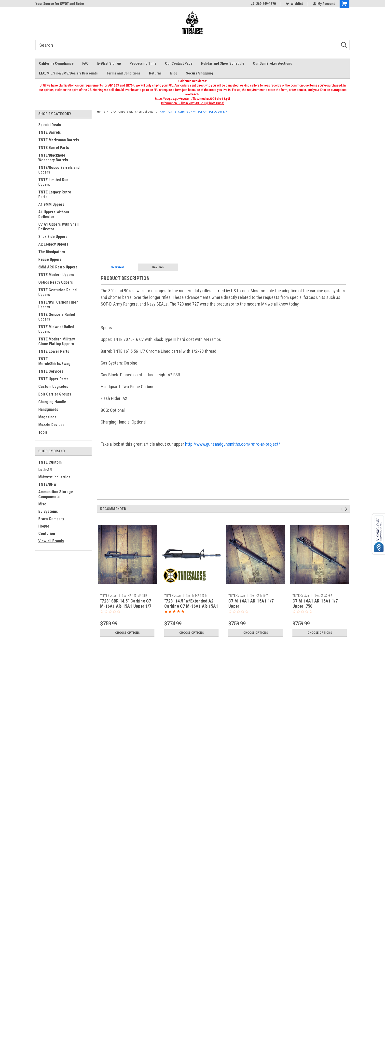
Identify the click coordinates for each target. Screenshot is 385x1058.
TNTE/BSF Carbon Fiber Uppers (58, 304)
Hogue (43, 526)
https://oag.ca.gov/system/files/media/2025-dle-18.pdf (192, 99)
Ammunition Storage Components (55, 494)
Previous (342, 509)
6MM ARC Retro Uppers (58, 267)
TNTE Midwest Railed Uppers (56, 329)
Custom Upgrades (53, 386)
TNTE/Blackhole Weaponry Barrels (53, 157)
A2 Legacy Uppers (53, 244)
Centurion (46, 533)
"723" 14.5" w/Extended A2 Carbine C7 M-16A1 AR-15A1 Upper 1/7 (191, 606)
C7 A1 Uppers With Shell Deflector (58, 226)
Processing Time (143, 63)
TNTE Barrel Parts (53, 147)
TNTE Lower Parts (53, 351)
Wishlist (294, 4)
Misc (42, 504)
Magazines (47, 417)
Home (101, 111)
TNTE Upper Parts (53, 379)
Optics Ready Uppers (55, 282)
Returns (155, 73)
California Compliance (56, 63)
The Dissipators (51, 252)
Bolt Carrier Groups (54, 394)
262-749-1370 (263, 4)
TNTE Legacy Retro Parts (54, 194)
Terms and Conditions (123, 73)
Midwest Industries (54, 477)
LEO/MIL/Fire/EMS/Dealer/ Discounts (68, 73)
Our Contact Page (178, 63)
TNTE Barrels (49, 132)
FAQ (85, 63)
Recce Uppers (50, 259)
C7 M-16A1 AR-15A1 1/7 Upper (251, 603)
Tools (43, 432)
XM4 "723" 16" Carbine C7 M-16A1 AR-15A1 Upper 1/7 (193, 111)
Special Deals (49, 124)
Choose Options (127, 633)
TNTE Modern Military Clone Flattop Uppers (56, 341)
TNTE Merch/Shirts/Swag (54, 361)
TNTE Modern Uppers (56, 274)
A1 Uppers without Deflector (53, 214)
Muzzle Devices (51, 424)
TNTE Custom (50, 462)
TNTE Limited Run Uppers (53, 182)
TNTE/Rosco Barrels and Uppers (59, 170)
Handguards (48, 409)
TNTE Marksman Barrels (58, 140)
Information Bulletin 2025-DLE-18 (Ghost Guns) (192, 103)
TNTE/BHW (47, 484)
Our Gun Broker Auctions (272, 63)
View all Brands (51, 541)
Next (347, 509)
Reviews (158, 267)
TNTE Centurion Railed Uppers (57, 292)
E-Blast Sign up (109, 63)
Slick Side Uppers (53, 236)
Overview (117, 267)
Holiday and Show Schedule (222, 63)
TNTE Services (50, 371)
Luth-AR (45, 469)
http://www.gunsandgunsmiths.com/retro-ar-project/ (232, 444)
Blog (173, 73)
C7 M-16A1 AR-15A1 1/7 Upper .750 (315, 603)
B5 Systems (48, 511)
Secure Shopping (199, 73)
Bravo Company (51, 518)
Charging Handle (52, 401)
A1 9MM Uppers (51, 204)
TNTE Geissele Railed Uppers (56, 317)
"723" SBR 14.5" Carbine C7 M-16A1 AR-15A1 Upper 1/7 (125, 603)
